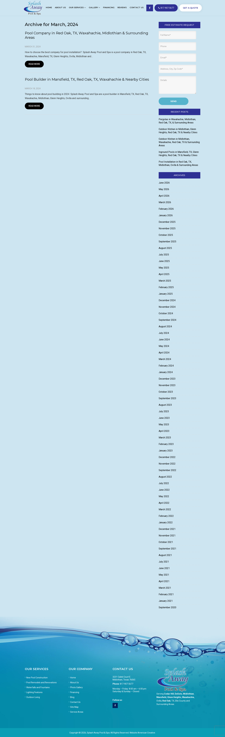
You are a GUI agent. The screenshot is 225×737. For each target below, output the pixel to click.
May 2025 (164, 267)
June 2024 (164, 339)
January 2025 (166, 293)
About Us (74, 682)
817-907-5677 (166, 8)
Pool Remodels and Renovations (41, 682)
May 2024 (164, 346)
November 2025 (167, 228)
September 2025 (167, 241)
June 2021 (164, 568)
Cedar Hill (169, 694)
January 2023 (166, 450)
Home (73, 677)
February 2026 (166, 208)
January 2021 (166, 600)
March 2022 (165, 509)
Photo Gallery (76, 687)
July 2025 (164, 254)
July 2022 (164, 483)
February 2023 (166, 444)
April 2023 (164, 431)
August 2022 (165, 476)
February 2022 (166, 516)
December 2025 (167, 222)
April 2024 (164, 352)
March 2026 (165, 202)
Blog (72, 697)
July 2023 (164, 411)
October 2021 (166, 542)
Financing (74, 692)
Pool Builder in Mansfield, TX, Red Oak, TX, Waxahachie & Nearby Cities (87, 79)
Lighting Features (34, 692)
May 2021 (164, 574)
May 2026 (164, 189)
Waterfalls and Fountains (38, 687)
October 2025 (166, 235)
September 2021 (167, 548)
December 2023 (167, 378)
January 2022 (166, 522)
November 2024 (167, 306)
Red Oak (166, 701)
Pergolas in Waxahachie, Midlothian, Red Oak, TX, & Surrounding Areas (177, 121)
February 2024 (166, 365)
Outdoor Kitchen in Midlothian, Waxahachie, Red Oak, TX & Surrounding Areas (179, 142)
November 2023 (167, 385)
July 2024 (164, 333)
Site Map (74, 707)
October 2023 (166, 391)
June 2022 (164, 489)
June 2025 (164, 261)
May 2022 (164, 496)
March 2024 (165, 359)
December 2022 (167, 457)
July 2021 (164, 561)
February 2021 (166, 594)
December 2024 (167, 300)
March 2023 (165, 437)
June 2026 (164, 182)
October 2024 (166, 313)
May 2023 (164, 424)
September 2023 (167, 398)
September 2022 (167, 470)
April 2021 (164, 581)
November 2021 (167, 535)
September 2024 (167, 320)
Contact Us (75, 702)
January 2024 (166, 372)
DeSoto (178, 694)
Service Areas (76, 712)
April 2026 (164, 195)
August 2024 (165, 326)
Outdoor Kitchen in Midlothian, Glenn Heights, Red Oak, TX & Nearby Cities (178, 131)
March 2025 (165, 280)
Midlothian (188, 694)
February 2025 (166, 287)
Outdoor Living (33, 697)
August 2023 (165, 404)
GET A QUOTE (190, 8)
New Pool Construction (37, 677)
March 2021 (165, 587)
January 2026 (166, 215)
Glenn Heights (174, 697)
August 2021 (165, 555)
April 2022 (164, 502)
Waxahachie (188, 697)
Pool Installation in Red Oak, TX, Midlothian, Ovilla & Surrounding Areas (178, 163)
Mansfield (161, 697)
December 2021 (167, 529)
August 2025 (165, 248)
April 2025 (164, 274)
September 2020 (167, 607)
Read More (34, 64)
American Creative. (147, 733)
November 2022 (167, 463)
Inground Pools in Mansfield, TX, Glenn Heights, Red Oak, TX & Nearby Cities (179, 154)
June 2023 (164, 418)
